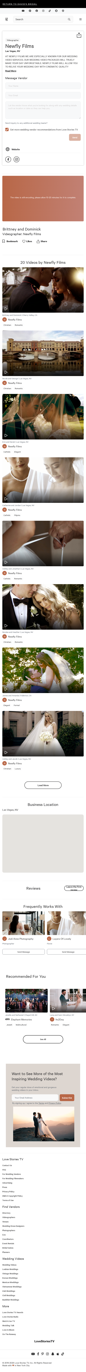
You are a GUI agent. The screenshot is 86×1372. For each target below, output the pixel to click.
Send (74, 137)
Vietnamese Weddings (12, 1286)
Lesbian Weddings (10, 1269)
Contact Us (7, 1165)
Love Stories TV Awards (12, 1312)
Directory (6, 1212)
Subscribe (67, 1097)
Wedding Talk (8, 1325)
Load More (43, 785)
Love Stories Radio (10, 1316)
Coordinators (7, 1239)
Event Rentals (8, 1243)
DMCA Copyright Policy (12, 1195)
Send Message (23, 951)
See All (43, 1039)
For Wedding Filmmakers (13, 1178)
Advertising (7, 1182)
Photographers (8, 1230)
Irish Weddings (8, 1291)
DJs (4, 1234)
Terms (41, 1103)
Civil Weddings (8, 1295)
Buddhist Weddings (10, 1299)
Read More (10, 70)
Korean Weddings (10, 1277)
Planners (6, 1252)
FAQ (4, 1169)
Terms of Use (8, 1200)
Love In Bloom (8, 1329)
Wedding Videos (9, 1264)
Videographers (8, 1217)
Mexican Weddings (10, 1282)
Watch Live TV (8, 1321)
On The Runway (9, 1334)
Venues (5, 1221)
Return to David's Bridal (20, 3)
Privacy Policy (55, 1103)
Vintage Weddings (10, 1273)
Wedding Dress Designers (13, 1226)
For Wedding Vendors (11, 1174)
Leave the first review (73, 888)
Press (4, 1187)
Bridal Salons (7, 1247)
